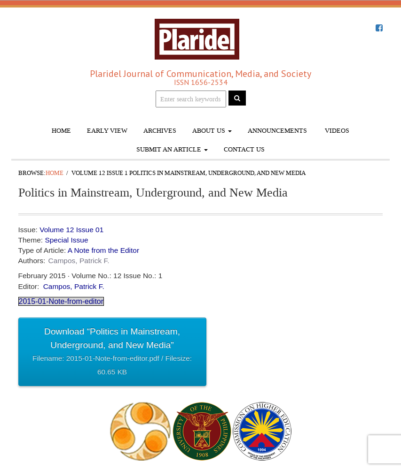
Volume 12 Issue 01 (71, 230)
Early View (107, 130)
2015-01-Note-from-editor (61, 301)
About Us (212, 130)
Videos (336, 130)
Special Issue (66, 240)
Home (61, 130)
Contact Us (244, 149)
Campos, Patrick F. (79, 261)
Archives (159, 130)
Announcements (277, 130)
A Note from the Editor (104, 250)
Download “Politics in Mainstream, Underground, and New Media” (112, 352)
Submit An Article (172, 149)
